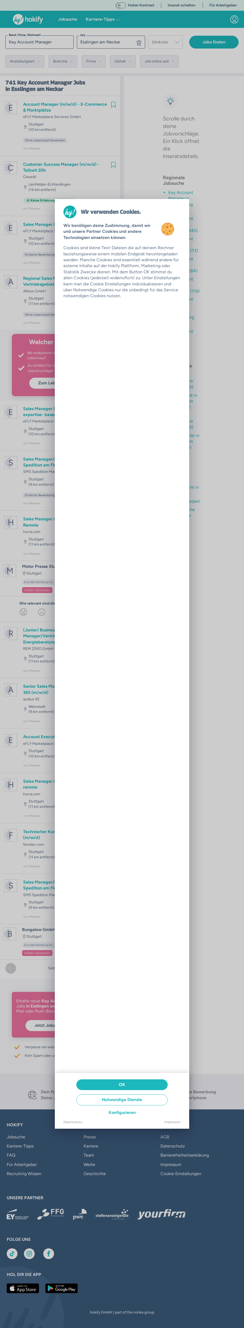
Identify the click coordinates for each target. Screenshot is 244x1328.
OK (122, 1084)
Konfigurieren (122, 1112)
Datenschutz (72, 1122)
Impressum (172, 1122)
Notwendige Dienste (122, 1099)
